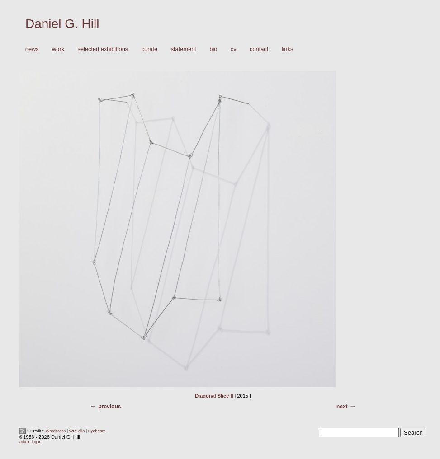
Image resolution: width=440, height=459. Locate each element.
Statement (183, 49)
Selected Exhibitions (103, 49)
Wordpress (56, 431)
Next (342, 406)
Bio (213, 49)
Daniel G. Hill (62, 24)
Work (56, 49)
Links (287, 49)
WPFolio (77, 431)
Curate (150, 49)
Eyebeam (97, 431)
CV (234, 49)
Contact (259, 49)
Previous (109, 406)
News (32, 49)
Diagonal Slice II (214, 395)
